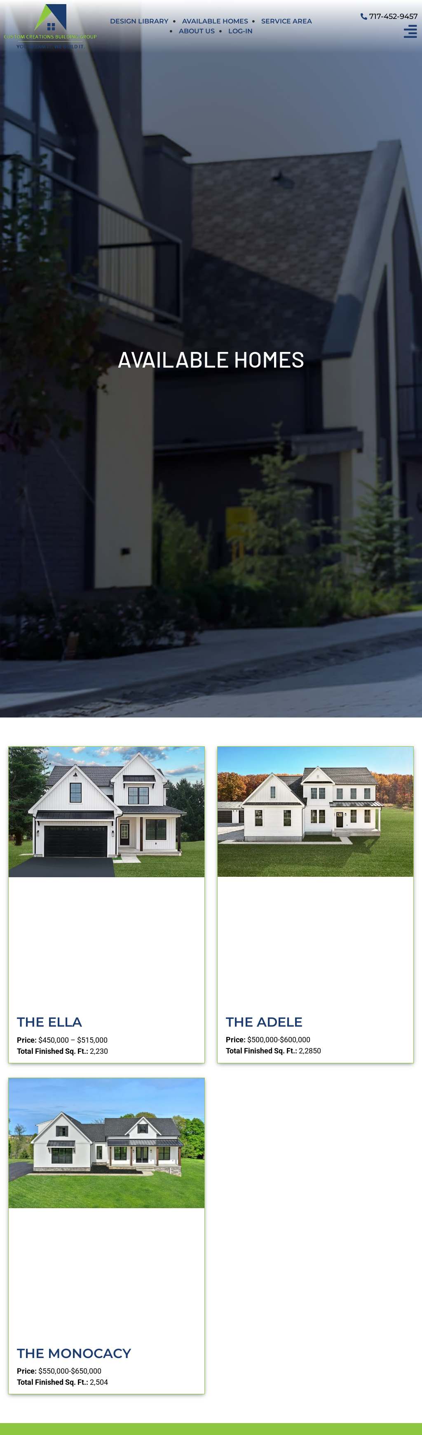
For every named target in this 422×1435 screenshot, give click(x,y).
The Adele (264, 1022)
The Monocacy (74, 1353)
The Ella (49, 1022)
